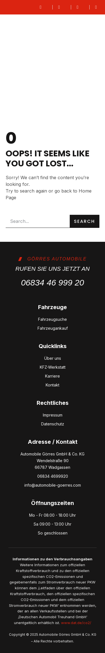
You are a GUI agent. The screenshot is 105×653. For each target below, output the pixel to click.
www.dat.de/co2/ (76, 622)
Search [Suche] (84, 221)
